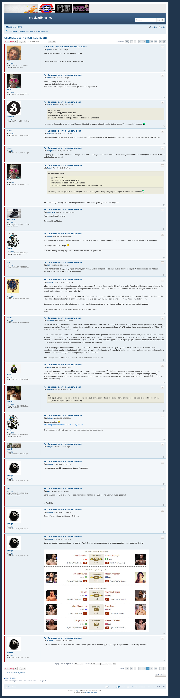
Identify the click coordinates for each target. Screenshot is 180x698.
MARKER (10, 476)
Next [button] (164, 41)
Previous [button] (131, 41)
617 (12, 377)
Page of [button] (127, 41)
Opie (8, 488)
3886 (12, 92)
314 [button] (161, 42)
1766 (12, 297)
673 (12, 321)
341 (12, 491)
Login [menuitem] (163, 27)
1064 (12, 64)
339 (12, 134)
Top (164, 70)
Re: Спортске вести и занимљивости (65, 46)
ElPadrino (10, 318)
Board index (12, 687)
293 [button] (144, 42)
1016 (12, 404)
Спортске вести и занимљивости (25, 37)
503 (12, 265)
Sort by (92, 664)
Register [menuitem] (154, 27)
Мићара (9, 248)
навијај (9, 449)
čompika (10, 401)
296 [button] (155, 42)
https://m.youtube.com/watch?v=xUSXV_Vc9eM (63, 424)
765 (12, 479)
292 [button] (140, 42)
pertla (9, 61)
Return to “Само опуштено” (15, 673)
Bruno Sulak (11, 219)
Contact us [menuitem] (112, 687)
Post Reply (9, 41)
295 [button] (151, 42)
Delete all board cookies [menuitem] (137, 687)
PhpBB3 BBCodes (91, 692)
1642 (12, 251)
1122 (12, 119)
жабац (9, 374)
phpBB (78, 691)
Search (159, 20)
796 (12, 222)
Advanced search (163, 20)
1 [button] (134, 42)
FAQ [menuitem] (20, 27)
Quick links (12, 27)
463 (12, 452)
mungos (9, 131)
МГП (8, 262)
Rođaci (9, 89)
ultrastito (10, 294)
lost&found (10, 116)
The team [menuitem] (122, 687)
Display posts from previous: (69, 664)
